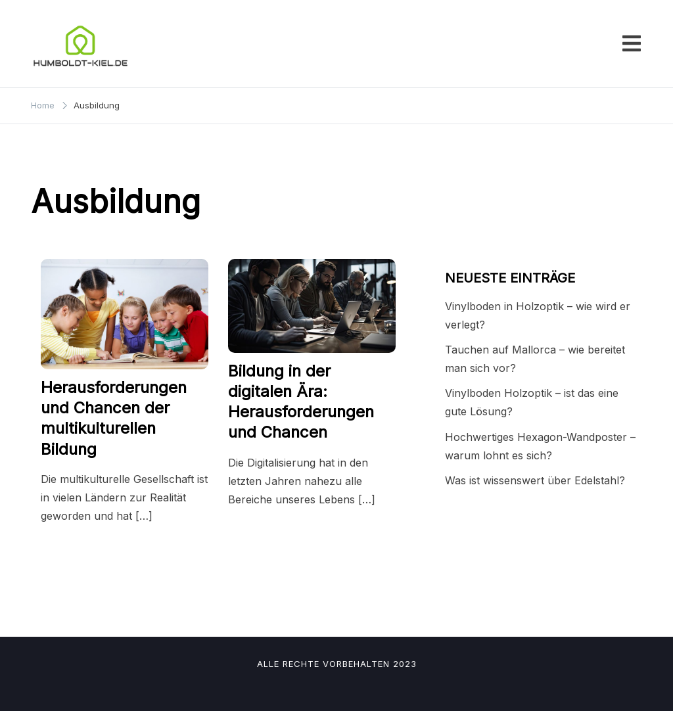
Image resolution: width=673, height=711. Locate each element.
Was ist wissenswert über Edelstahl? (535, 480)
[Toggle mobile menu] (631, 43)
